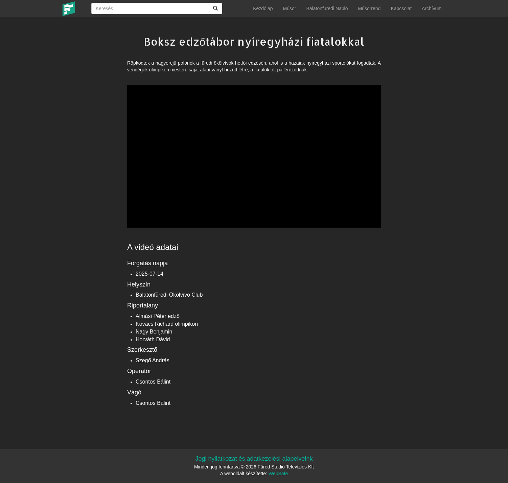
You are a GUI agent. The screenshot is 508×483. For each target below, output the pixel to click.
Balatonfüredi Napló (327, 8)
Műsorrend (369, 8)
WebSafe (278, 473)
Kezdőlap (263, 8)
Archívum (432, 8)
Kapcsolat (401, 8)
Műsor (289, 8)
